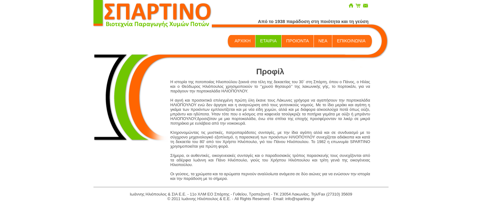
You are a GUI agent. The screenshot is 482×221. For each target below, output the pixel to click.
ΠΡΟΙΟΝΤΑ (297, 40)
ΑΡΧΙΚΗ (243, 40)
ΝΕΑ (322, 40)
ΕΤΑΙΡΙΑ (268, 40)
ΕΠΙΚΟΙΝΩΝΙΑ (351, 40)
